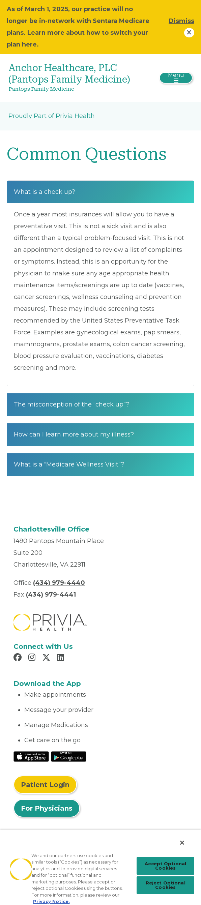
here (29, 44)
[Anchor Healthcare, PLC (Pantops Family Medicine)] (69, 77)
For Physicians (47, 808)
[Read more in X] (47, 658)
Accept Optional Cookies (165, 866)
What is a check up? (44, 191)
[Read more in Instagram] (32, 658)
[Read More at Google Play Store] (68, 756)
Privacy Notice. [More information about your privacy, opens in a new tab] (51, 901)
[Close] (182, 842)
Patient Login (45, 785)
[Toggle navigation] (176, 78)
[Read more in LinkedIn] (61, 658)
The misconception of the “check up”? (72, 404)
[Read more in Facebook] (18, 658)
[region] (100, 867)
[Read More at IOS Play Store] (31, 756)
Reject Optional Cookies (165, 885)
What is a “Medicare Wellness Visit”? (69, 464)
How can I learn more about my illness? (74, 434)
